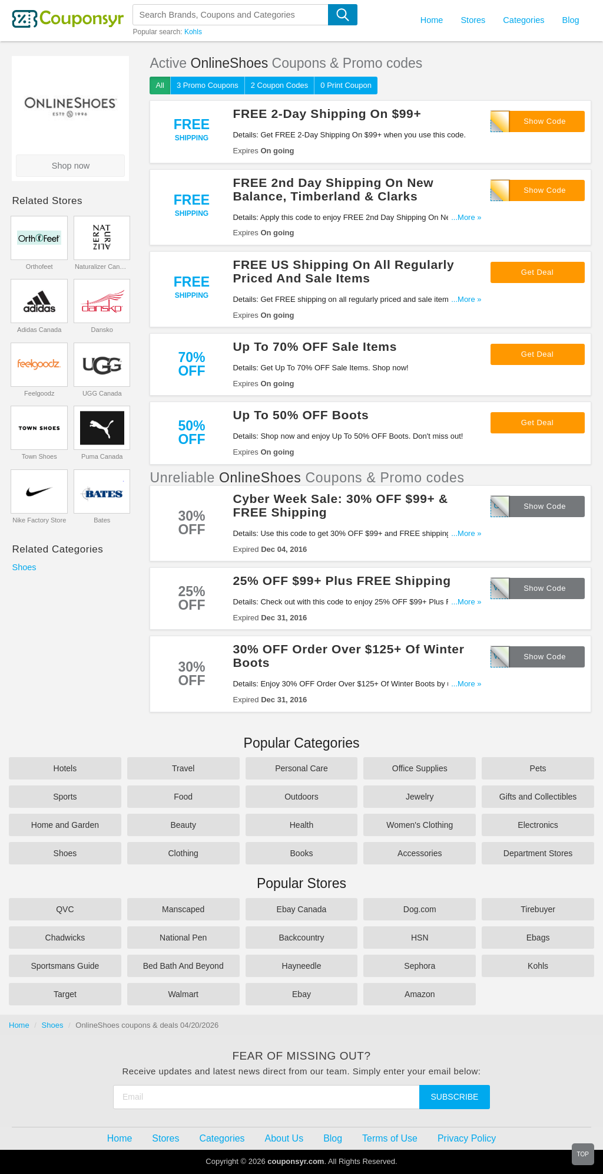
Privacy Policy (467, 1138)
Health (301, 825)
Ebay (301, 994)
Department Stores (538, 853)
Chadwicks (65, 937)
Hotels (65, 768)
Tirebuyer (538, 909)
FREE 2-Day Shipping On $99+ (327, 113)
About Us (284, 1138)
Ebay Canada (302, 909)
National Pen (183, 937)
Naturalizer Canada (102, 266)
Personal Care (301, 768)
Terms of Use (390, 1138)
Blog (570, 20)
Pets (538, 768)
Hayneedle (302, 966)
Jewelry (419, 796)
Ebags (538, 937)
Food (183, 796)
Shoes (24, 567)
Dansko (102, 329)
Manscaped (183, 909)
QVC (65, 909)
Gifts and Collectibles (538, 796)
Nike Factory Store (39, 520)
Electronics (538, 825)
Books (301, 853)
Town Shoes (39, 456)
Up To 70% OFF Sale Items (314, 346)
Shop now (71, 165)
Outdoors (301, 796)
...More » (466, 217)
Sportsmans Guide (65, 966)
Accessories (419, 853)
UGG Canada (102, 393)
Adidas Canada (39, 329)
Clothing (183, 853)
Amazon (420, 994)
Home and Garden (65, 825)
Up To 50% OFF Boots (301, 415)
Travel (183, 768)
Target (65, 994)
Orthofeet (39, 266)
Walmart (183, 994)
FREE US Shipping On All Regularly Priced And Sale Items (343, 271)
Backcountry (301, 937)
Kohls (193, 32)
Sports (65, 796)
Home (19, 1025)
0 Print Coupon (346, 85)
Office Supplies (420, 768)
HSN (420, 937)
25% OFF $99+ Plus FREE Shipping (341, 580)
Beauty (183, 825)
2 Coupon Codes (280, 85)
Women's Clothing (419, 825)
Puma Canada (101, 456)
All (159, 85)
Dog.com (419, 909)
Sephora (419, 966)
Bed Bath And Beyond (183, 966)
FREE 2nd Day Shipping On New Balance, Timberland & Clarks (333, 189)
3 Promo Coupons (207, 85)
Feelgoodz (39, 393)
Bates (102, 520)
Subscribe (455, 1096)
